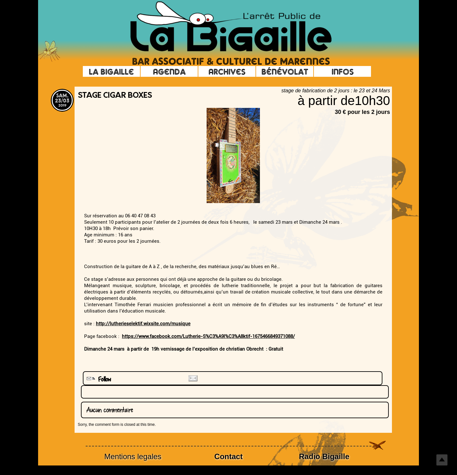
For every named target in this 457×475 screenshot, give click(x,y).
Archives (227, 71)
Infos (343, 71)
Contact (228, 456)
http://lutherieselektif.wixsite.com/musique (143, 324)
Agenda (169, 71)
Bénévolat (285, 71)
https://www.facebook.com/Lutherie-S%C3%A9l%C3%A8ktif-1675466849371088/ (208, 336)
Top (441, 459)
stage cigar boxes (115, 96)
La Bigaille (111, 71)
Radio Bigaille (324, 456)
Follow (98, 379)
